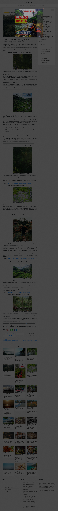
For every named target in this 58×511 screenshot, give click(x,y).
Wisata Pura (12, 5)
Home (7, 5)
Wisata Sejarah (33, 5)
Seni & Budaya (42, 5)
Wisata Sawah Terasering (23, 5)
